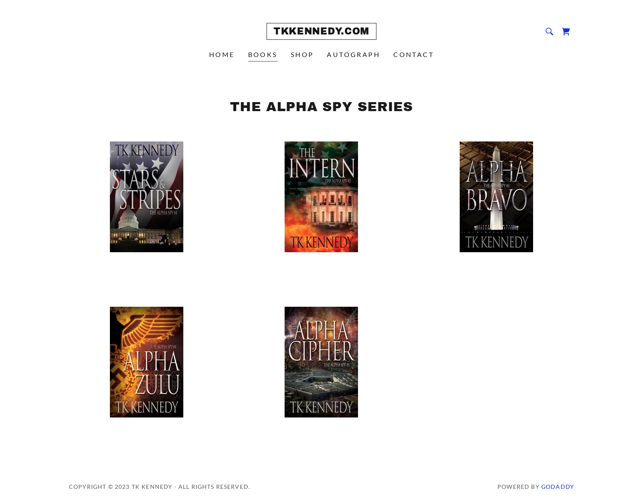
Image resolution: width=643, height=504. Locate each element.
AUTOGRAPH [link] (353, 54)
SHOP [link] (302, 54)
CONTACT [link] (413, 54)
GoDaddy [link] (557, 486)
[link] (321, 31)
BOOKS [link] (263, 54)
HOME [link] (222, 54)
